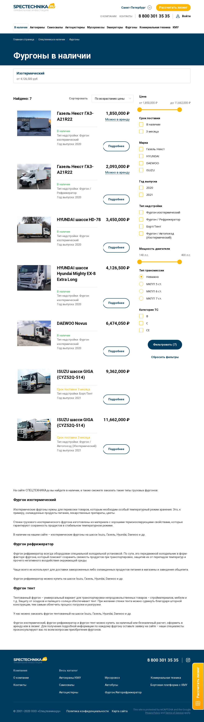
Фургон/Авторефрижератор (123, 692)
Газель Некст (152, 149)
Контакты (126, 16)
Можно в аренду (117, 119)
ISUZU (147, 170)
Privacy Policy (152, 712)
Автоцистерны (75, 27)
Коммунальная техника (155, 27)
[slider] (139, 109)
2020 (146, 188)
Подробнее (116, 146)
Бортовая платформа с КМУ (169, 685)
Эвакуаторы (115, 27)
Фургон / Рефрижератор (159, 219)
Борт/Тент (150, 226)
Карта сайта (120, 711)
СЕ (144, 330)
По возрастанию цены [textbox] (109, 98)
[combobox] (112, 98)
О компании (108, 16)
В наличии (20, 27)
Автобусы (111, 685)
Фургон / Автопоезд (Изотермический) (156, 235)
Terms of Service (174, 712)
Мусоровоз (112, 677)
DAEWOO (149, 163)
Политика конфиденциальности (87, 711)
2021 (146, 195)
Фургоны (131, 27)
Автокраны (37, 27)
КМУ (176, 27)
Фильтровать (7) (165, 344)
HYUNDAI (149, 156)
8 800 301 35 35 (154, 16)
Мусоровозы (95, 27)
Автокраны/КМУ (70, 677)
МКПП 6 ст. (150, 291)
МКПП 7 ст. (150, 298)
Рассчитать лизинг (174, 7)
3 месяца (149, 131)
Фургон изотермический (159, 212)
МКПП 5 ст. (150, 284)
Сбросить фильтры (165, 357)
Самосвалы (55, 27)
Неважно (149, 277)
